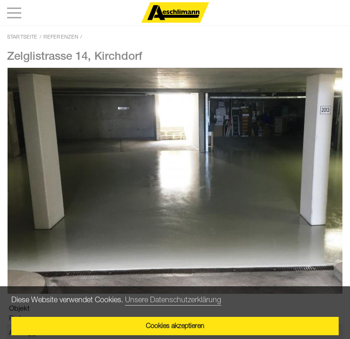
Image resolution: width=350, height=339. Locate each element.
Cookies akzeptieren (175, 326)
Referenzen (61, 36)
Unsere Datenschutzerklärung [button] (173, 299)
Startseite (22, 36)
